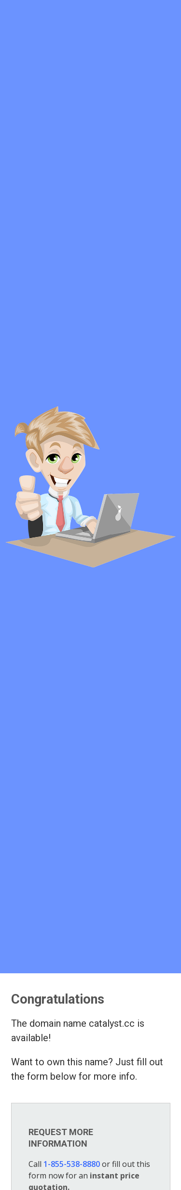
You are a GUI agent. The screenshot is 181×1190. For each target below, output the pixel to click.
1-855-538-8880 (71, 1164)
